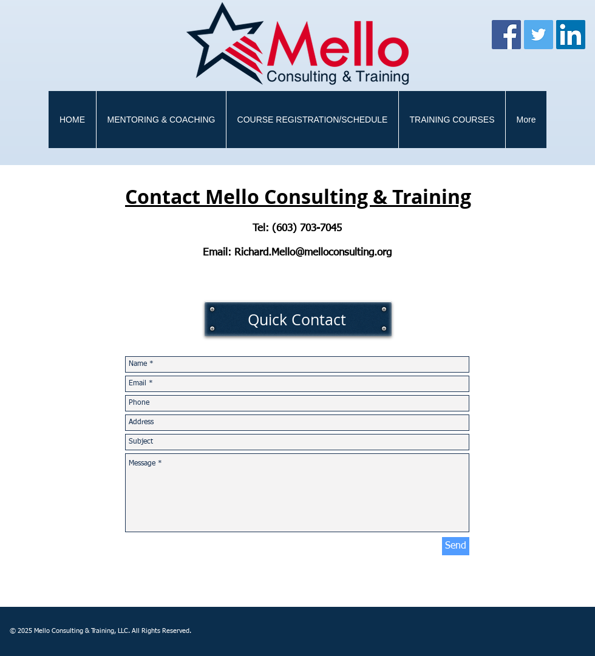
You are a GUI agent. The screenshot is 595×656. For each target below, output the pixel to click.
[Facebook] (506, 34)
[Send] (455, 546)
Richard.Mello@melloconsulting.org (313, 253)
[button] (451, 119)
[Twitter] (538, 34)
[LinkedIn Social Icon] (570, 34)
